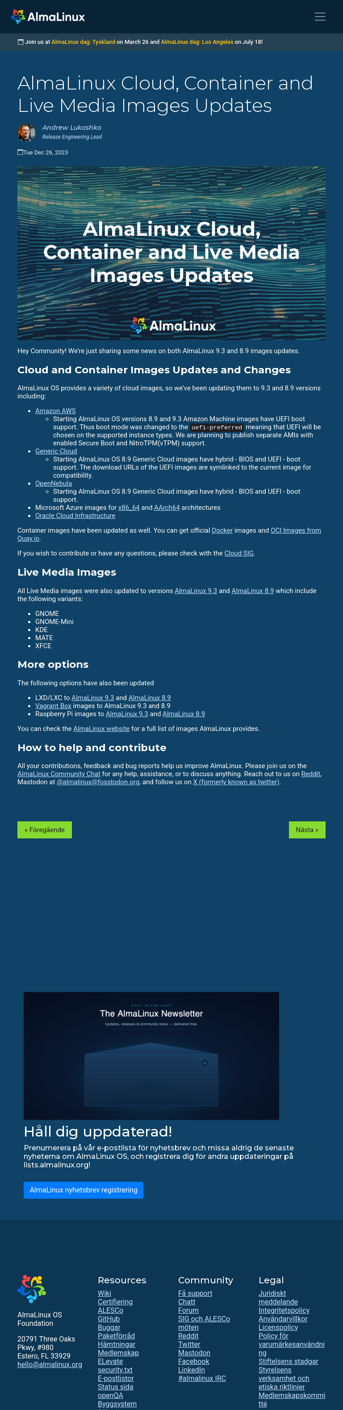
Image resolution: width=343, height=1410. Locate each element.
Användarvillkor (283, 1319)
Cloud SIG (239, 553)
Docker (222, 530)
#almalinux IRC (202, 1378)
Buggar (109, 1327)
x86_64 (129, 508)
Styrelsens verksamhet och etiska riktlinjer (284, 1378)
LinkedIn (191, 1370)
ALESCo (110, 1310)
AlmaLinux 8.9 (253, 591)
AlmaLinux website (101, 729)
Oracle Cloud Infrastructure (75, 516)
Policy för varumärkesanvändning (292, 1344)
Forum (188, 1310)
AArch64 (167, 508)
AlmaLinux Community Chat (58, 774)
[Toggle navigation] (320, 16)
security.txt (115, 1370)
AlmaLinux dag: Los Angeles (197, 41)
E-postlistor (116, 1378)
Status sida (116, 1387)
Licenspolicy (278, 1327)
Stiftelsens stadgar (288, 1361)
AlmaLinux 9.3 (196, 591)
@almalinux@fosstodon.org (98, 782)
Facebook (193, 1361)
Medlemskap (118, 1353)
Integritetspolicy (284, 1310)
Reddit (311, 774)
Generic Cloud (56, 451)
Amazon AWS (55, 411)
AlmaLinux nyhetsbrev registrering (83, 1190)
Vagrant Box (53, 706)
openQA (110, 1395)
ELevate (110, 1361)
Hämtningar (116, 1344)
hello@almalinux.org (49, 1364)
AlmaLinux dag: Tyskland (83, 41)
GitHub (109, 1319)
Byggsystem (117, 1404)
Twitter (189, 1344)
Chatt (186, 1302)
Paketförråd (116, 1336)
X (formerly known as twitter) (236, 782)
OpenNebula (53, 483)
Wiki (104, 1293)
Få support (195, 1293)
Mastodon (194, 1353)
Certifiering (115, 1302)
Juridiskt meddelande (278, 1297)
